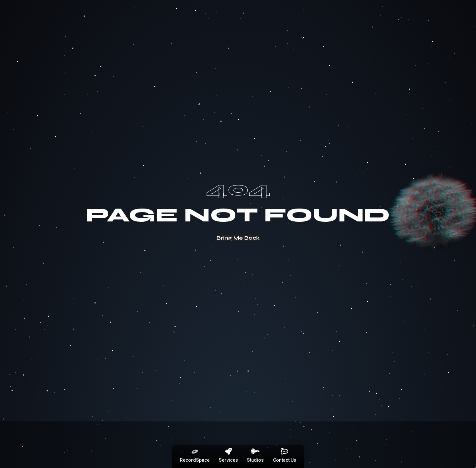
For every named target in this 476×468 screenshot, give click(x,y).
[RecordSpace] (194, 451)
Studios (255, 460)
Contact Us (284, 460)
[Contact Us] (284, 451)
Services (228, 460)
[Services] (228, 451)
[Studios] (255, 451)
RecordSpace (195, 460)
